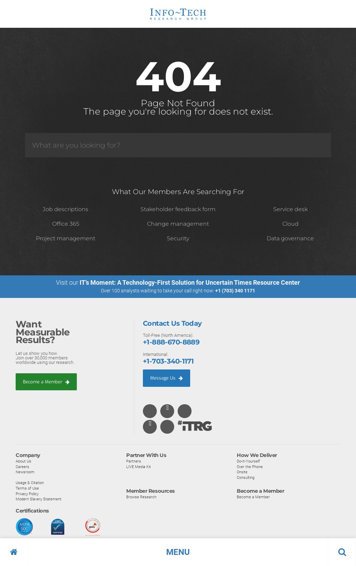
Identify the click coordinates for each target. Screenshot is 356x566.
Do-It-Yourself (248, 461)
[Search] (178, 145)
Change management (178, 223)
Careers (22, 466)
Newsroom (25, 472)
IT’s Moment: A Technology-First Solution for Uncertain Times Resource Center (190, 282)
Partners (133, 461)
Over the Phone (250, 466)
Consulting (245, 477)
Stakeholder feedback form (178, 209)
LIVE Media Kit (138, 466)
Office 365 (65, 223)
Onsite (242, 472)
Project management (65, 238)
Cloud (290, 223)
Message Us (166, 378)
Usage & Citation (30, 483)
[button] (178, 552)
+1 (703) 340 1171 (235, 290)
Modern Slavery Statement (39, 499)
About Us (23, 461)
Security (178, 238)
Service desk (290, 209)
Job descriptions (65, 209)
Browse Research (141, 497)
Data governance (290, 238)
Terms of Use (27, 488)
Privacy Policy (27, 493)
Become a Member (46, 382)
